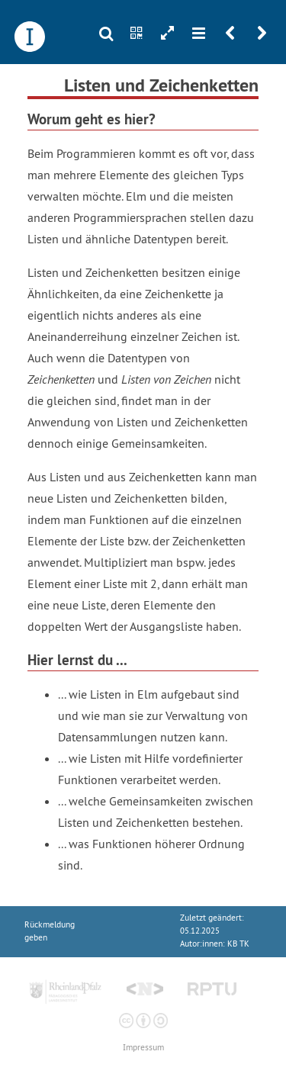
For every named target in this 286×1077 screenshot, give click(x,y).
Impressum (143, 1048)
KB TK (238, 944)
